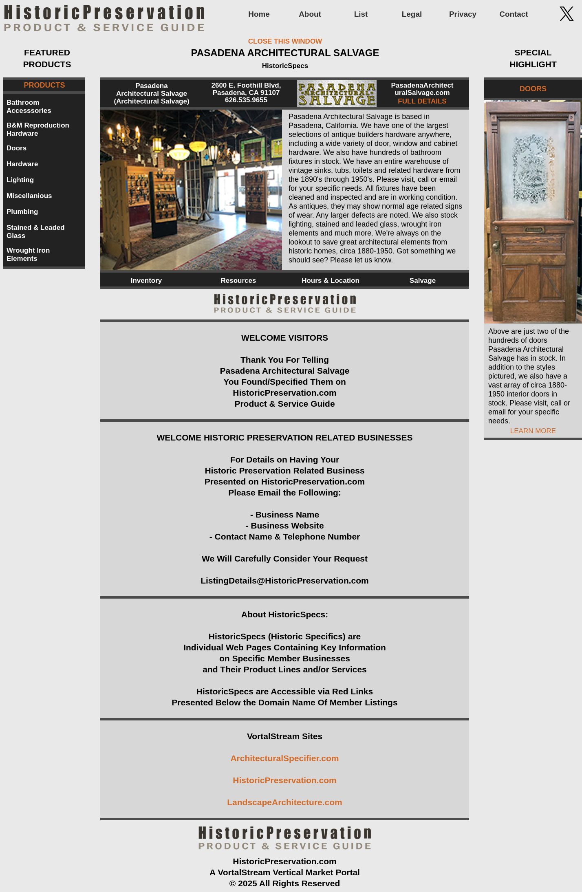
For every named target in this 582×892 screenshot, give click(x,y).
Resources (238, 280)
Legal (412, 14)
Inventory (146, 280)
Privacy (462, 14)
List (361, 14)
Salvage (423, 280)
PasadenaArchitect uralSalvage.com (422, 89)
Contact (513, 14)
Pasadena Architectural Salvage (151, 89)
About (310, 14)
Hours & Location (330, 280)
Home (258, 14)
